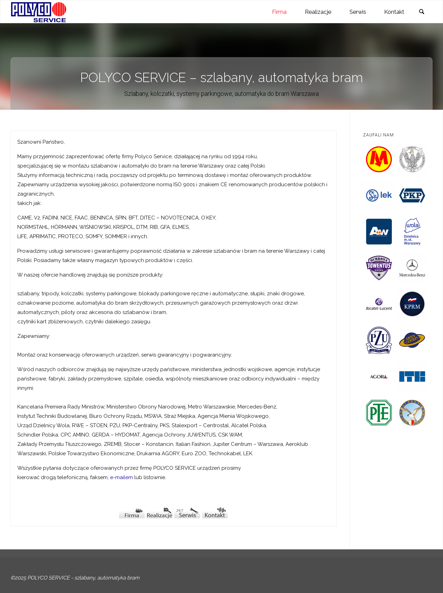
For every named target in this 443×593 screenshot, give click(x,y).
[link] (422, 12)
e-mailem (121, 477)
